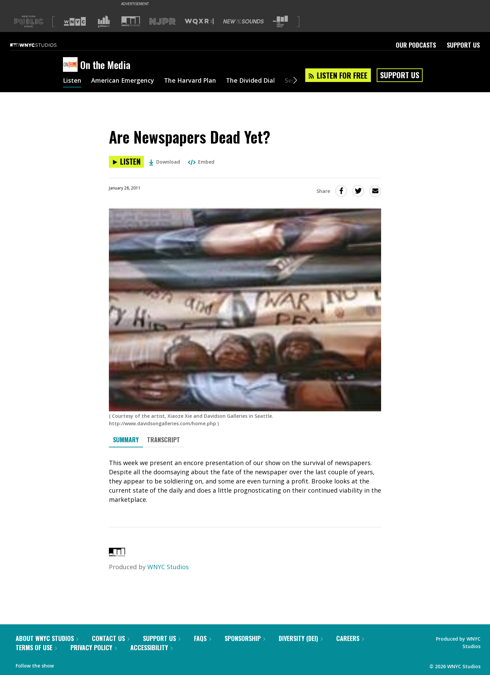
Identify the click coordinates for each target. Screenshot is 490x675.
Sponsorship (245, 638)
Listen (72, 81)
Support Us (463, 44)
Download (164, 162)
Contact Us (110, 638)
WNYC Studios (168, 567)
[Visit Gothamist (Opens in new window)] (103, 21)
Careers (350, 638)
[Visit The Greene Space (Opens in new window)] (280, 22)
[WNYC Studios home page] (42, 45)
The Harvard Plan (190, 81)
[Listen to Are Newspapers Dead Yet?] (126, 162)
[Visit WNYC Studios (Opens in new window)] (130, 21)
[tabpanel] (245, 481)
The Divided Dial (250, 81)
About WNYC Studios (47, 638)
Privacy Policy (93, 647)
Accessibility (151, 647)
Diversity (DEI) (301, 638)
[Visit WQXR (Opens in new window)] (199, 21)
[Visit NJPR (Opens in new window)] (162, 21)
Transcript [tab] (163, 439)
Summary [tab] (126, 439)
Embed (201, 162)
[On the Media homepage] (71, 65)
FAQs (202, 638)
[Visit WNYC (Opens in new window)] (75, 21)
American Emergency (122, 81)
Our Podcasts (416, 44)
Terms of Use (36, 647)
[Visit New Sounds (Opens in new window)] (243, 21)
